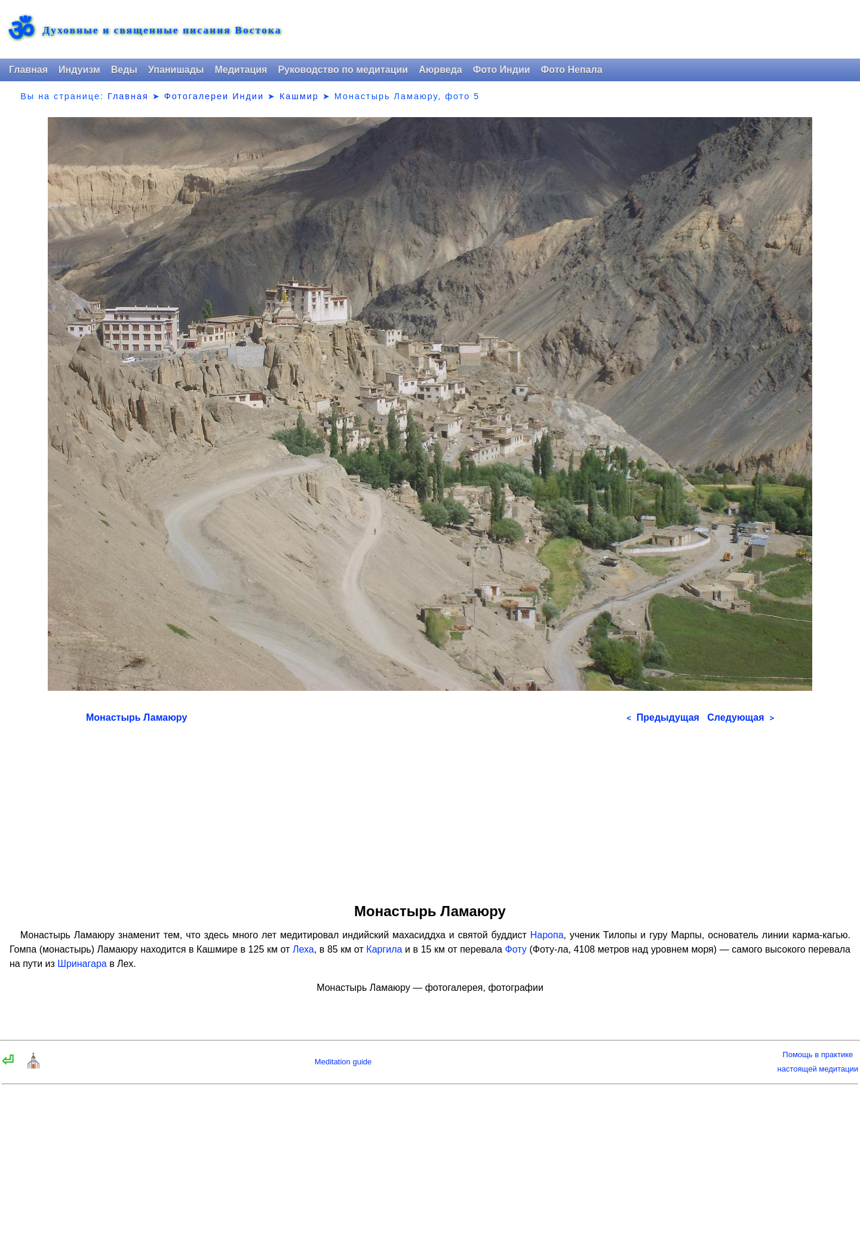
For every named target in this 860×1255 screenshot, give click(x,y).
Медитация (240, 70)
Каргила (384, 949)
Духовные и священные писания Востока (161, 30)
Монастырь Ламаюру (136, 717)
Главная (28, 70)
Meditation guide (343, 1061)
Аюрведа (440, 70)
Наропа (547, 935)
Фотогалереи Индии (214, 96)
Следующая (740, 717)
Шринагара (81, 964)
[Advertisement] (430, 809)
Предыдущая (662, 717)
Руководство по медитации (343, 70)
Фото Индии (501, 70)
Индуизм (79, 70)
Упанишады (176, 70)
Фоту (516, 949)
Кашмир (299, 96)
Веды (124, 70)
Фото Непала (572, 70)
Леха (303, 949)
